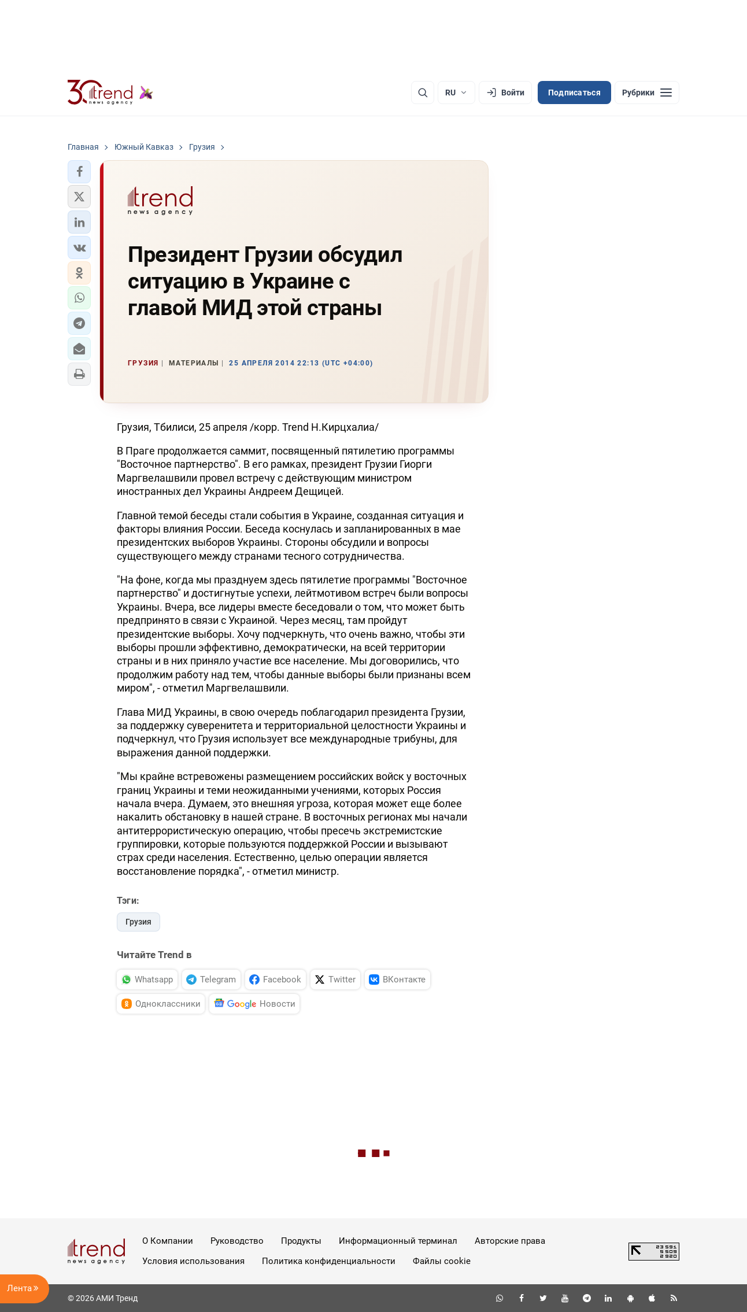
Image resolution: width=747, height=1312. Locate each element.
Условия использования (193, 1261)
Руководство (237, 1241)
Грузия (138, 921)
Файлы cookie (442, 1261)
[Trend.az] (110, 92)
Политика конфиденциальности (328, 1261)
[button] (79, 172)
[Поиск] (422, 92)
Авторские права (510, 1241)
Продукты (301, 1241)
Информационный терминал (398, 1241)
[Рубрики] (647, 92)
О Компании (167, 1241)
